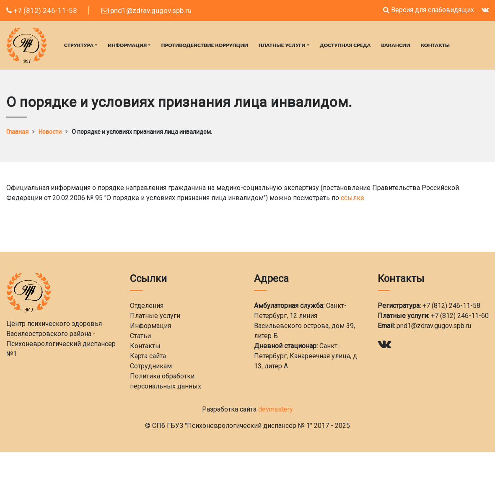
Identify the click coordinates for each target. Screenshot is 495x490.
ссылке (352, 198)
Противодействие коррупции (204, 45)
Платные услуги (282, 45)
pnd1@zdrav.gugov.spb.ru (146, 10)
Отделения (146, 306)
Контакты (435, 45)
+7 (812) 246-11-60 (460, 316)
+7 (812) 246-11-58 (41, 10)
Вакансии (395, 45)
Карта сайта (148, 356)
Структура (78, 45)
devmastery (275, 409)
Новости (50, 131)
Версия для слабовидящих (428, 9)
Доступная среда (345, 45)
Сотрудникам (151, 366)
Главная (17, 131)
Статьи (140, 336)
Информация (127, 45)
